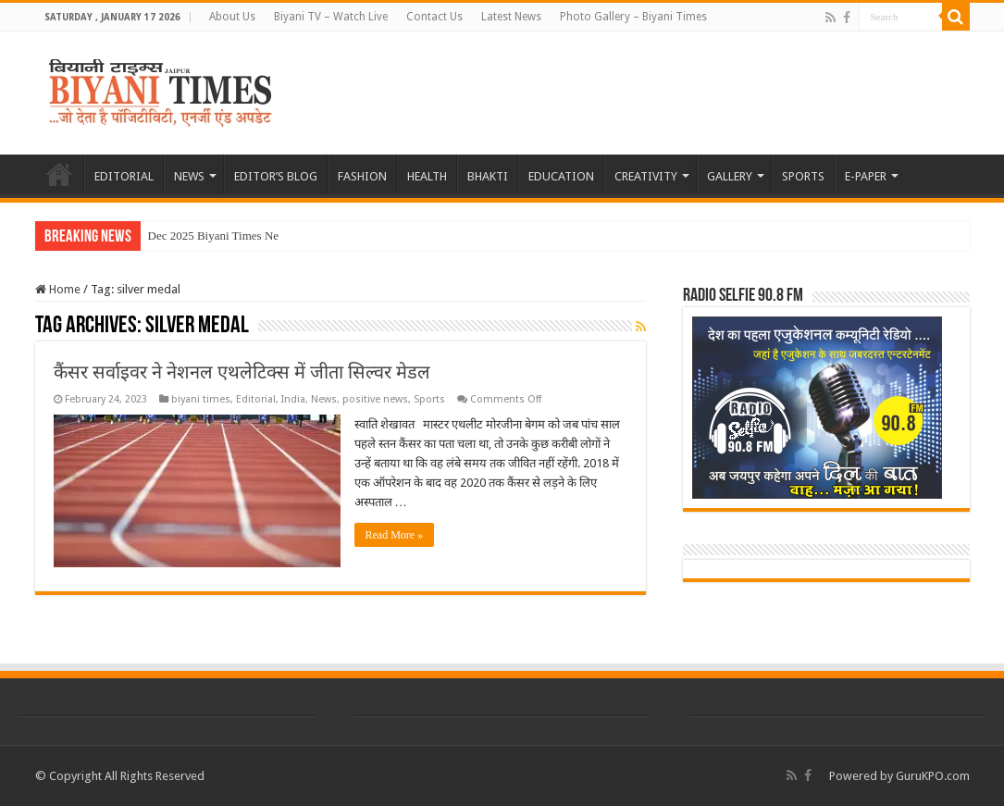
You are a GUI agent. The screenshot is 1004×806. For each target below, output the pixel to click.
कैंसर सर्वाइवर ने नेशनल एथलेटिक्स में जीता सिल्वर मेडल (242, 372)
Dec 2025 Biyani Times (205, 235)
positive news (375, 399)
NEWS (189, 176)
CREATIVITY (645, 176)
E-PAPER (865, 176)
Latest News (511, 16)
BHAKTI (487, 176)
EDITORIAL (124, 176)
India (293, 399)
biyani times (200, 399)
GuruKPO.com (933, 776)
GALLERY (729, 176)
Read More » (395, 534)
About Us (232, 16)
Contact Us (434, 16)
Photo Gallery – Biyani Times (633, 16)
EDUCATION (561, 176)
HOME (59, 174)
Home (58, 289)
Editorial (256, 399)
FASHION (362, 176)
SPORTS (803, 176)
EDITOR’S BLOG (275, 176)
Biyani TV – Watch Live (331, 16)
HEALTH (427, 176)
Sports (429, 399)
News (324, 399)
